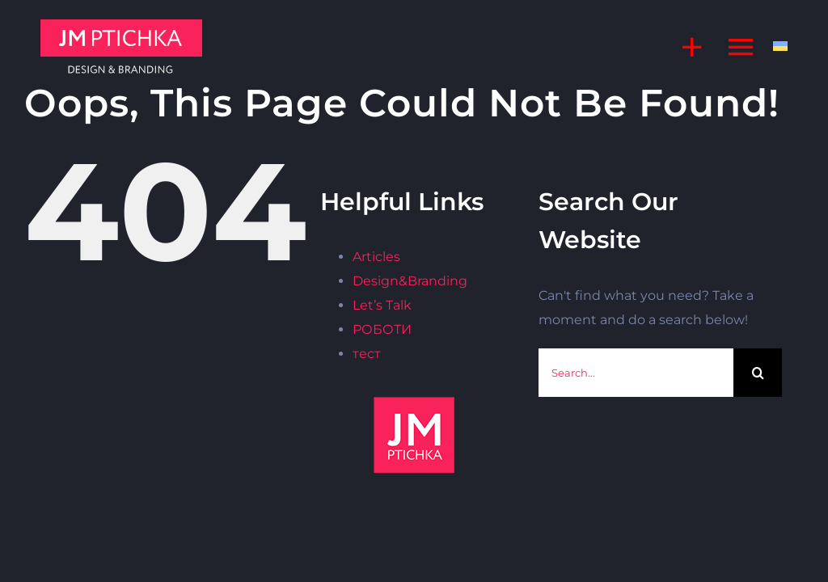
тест (367, 353)
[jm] (121, 25)
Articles (376, 256)
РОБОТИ (382, 329)
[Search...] (636, 372)
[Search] (757, 372)
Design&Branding (410, 281)
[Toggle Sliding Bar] (684, 46)
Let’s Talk (382, 305)
